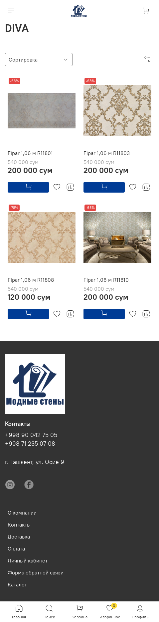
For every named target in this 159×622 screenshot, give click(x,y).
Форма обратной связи (36, 572)
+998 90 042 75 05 (31, 435)
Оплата (16, 548)
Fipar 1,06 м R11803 (106, 153)
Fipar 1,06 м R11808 (31, 279)
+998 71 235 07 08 (30, 443)
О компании (22, 512)
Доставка (19, 536)
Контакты (19, 524)
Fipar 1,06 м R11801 (30, 153)
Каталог (17, 584)
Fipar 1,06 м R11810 (106, 279)
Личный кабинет (28, 560)
